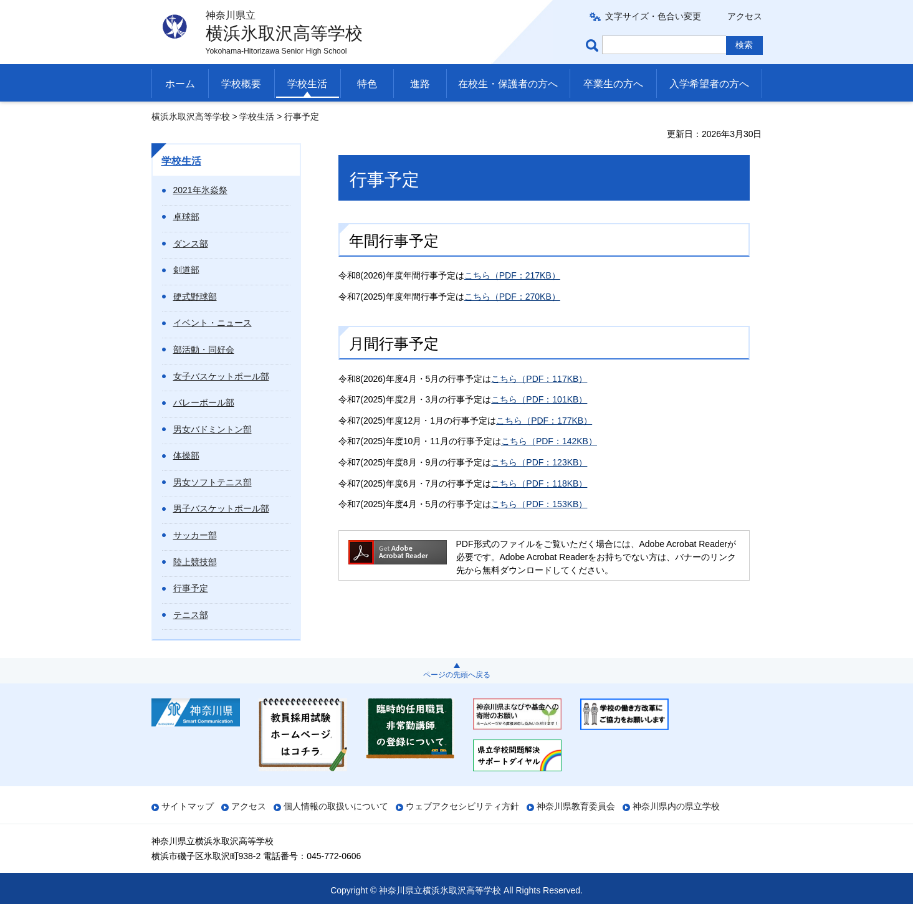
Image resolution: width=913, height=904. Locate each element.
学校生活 (307, 84)
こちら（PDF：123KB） (539, 462)
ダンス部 (190, 244)
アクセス (744, 16)
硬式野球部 (195, 297)
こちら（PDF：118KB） (539, 483)
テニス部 (190, 615)
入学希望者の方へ (709, 84)
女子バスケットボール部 (221, 376)
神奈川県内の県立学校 (676, 806)
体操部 (186, 455)
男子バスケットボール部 (221, 508)
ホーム (180, 84)
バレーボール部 (203, 402)
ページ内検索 (594, 45)
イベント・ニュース (212, 323)
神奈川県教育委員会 (576, 806)
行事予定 (190, 588)
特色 (367, 84)
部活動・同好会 (203, 349)
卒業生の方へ (613, 84)
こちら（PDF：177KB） (544, 421)
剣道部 (186, 270)
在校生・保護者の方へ (508, 84)
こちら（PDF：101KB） (539, 399)
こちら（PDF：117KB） (539, 379)
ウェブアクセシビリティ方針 (462, 806)
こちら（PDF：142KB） (549, 441)
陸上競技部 (195, 562)
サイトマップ (187, 806)
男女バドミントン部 (212, 429)
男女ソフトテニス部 (212, 482)
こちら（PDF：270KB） (512, 297)
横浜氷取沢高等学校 (190, 116)
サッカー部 (195, 535)
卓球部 (186, 217)
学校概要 (241, 84)
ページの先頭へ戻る (456, 674)
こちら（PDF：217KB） (512, 275)
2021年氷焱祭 (200, 190)
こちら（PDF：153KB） (539, 504)
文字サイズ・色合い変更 (653, 16)
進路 (420, 84)
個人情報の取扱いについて (336, 806)
